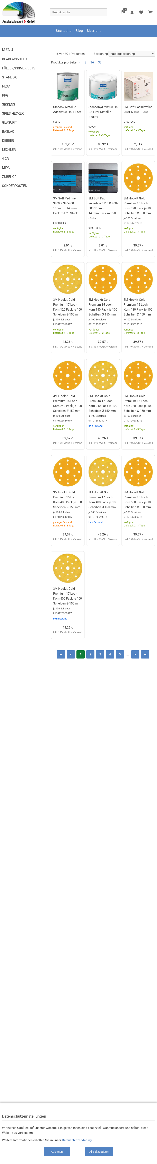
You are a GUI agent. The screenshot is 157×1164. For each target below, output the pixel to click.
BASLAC (8, 132)
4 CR (5, 159)
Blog (79, 31)
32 (99, 62)
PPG (5, 95)
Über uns (94, 31)
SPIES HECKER (13, 113)
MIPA (6, 168)
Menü (7, 49)
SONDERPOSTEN (14, 186)
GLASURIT (9, 122)
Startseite (64, 31)
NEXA (6, 86)
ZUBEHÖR (9, 177)
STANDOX (9, 77)
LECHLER (9, 150)
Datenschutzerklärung (77, 1140)
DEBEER (8, 141)
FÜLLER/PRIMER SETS (18, 68)
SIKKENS (8, 104)
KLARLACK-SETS (14, 59)
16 (92, 62)
